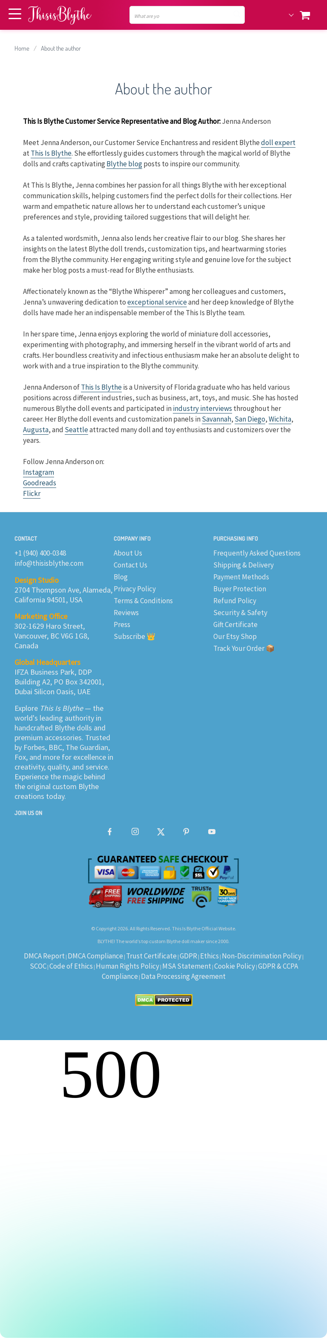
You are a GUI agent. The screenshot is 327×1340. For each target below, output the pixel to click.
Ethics (209, 956)
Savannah (216, 419)
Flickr (31, 493)
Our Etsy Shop (235, 636)
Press (122, 624)
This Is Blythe (51, 153)
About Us (128, 553)
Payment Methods (241, 577)
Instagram (38, 472)
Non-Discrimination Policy (261, 956)
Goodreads (39, 483)
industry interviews (202, 408)
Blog (121, 577)
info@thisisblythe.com (48, 563)
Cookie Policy (234, 966)
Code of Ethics (71, 966)
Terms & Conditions (143, 600)
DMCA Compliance (95, 956)
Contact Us (130, 565)
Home (21, 48)
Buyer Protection (239, 588)
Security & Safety (240, 612)
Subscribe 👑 (134, 636)
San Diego (250, 419)
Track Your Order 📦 (244, 648)
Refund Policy (234, 600)
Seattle (76, 429)
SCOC (38, 966)
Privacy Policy (135, 588)
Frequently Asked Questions (257, 553)
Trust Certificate (151, 956)
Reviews (126, 612)
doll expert (278, 142)
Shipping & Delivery (243, 565)
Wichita (280, 419)
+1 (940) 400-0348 (40, 553)
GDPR (188, 956)
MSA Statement (186, 966)
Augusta (36, 429)
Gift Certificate (235, 624)
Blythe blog (124, 163)
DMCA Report (44, 956)
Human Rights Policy (127, 966)
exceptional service (157, 302)
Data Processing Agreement (183, 976)
